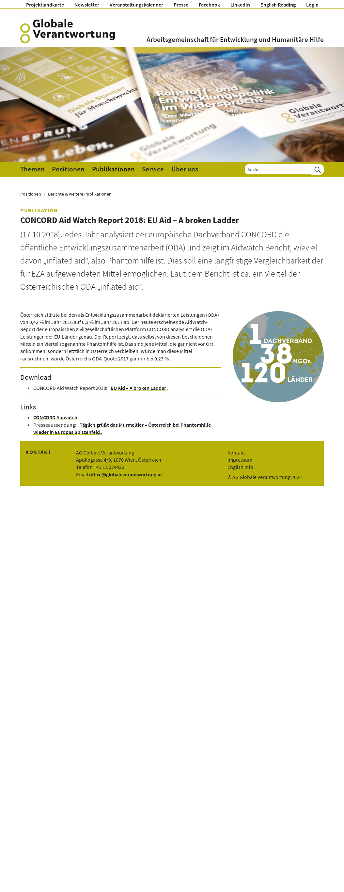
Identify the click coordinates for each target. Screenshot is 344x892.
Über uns (184, 169)
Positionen (68, 169)
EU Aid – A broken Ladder (138, 388)
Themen (32, 169)
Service (153, 169)
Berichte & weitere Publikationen (80, 194)
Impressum (239, 459)
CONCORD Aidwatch (55, 417)
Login (312, 4)
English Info (240, 467)
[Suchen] (317, 169)
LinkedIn (240, 4)
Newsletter (86, 4)
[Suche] (278, 169)
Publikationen (113, 169)
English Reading (278, 4)
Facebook (209, 4)
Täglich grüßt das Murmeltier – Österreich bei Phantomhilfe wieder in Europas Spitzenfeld (122, 428)
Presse (181, 4)
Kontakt (236, 452)
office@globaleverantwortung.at (125, 474)
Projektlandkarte (45, 4)
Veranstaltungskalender (136, 4)
